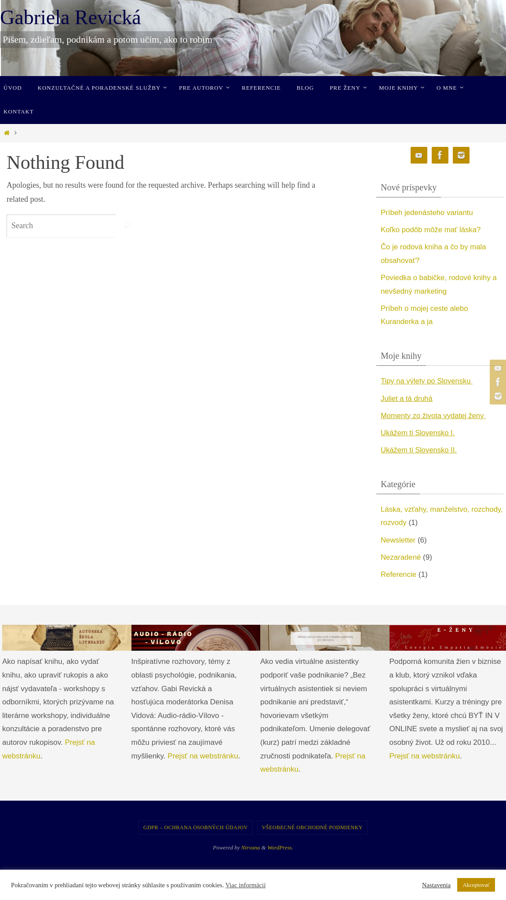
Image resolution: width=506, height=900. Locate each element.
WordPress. (280, 847)
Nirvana (250, 847)
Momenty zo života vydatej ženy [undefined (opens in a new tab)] (435, 416)
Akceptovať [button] (476, 885)
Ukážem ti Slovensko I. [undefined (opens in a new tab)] (419, 433)
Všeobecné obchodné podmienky (312, 827)
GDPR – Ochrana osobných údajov (195, 827)
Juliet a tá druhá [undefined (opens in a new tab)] (407, 398)
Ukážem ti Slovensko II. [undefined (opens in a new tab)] (420, 450)
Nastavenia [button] (436, 885)
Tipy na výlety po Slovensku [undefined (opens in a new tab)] (428, 381)
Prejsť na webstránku (202, 756)
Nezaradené (401, 557)
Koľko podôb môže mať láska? (431, 230)
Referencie (399, 574)
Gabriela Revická (70, 17)
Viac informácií (246, 885)
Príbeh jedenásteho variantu (427, 212)
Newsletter (398, 540)
